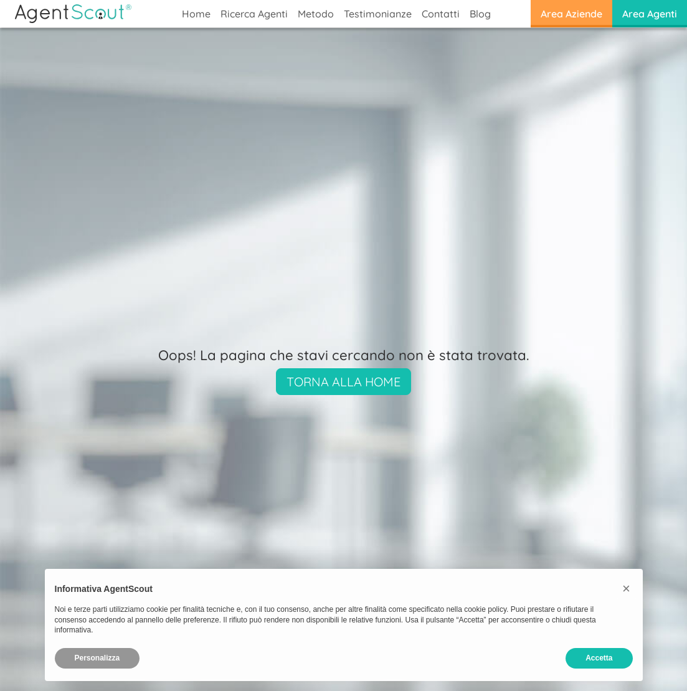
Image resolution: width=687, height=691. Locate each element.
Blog (480, 13)
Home (196, 13)
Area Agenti (649, 13)
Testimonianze (378, 13)
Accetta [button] (598, 658)
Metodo (316, 13)
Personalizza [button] (97, 658)
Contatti (441, 13)
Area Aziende (571, 13)
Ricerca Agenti (254, 13)
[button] (627, 589)
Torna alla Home (343, 381)
